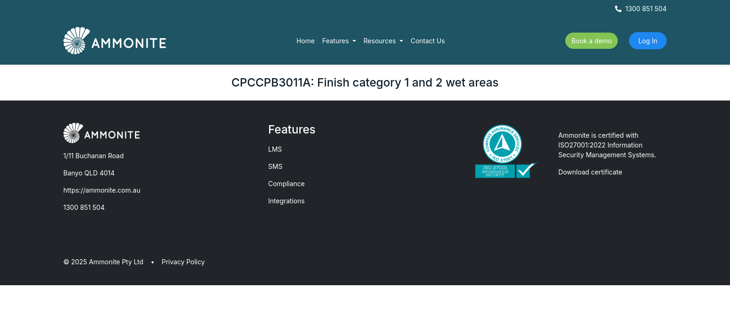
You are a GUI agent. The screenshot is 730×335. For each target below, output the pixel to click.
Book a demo (591, 41)
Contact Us (428, 41)
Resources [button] (381, 41)
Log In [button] (647, 41)
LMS (275, 149)
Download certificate (590, 172)
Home (306, 41)
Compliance (286, 184)
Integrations (286, 201)
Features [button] (336, 41)
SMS (275, 166)
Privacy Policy (183, 262)
